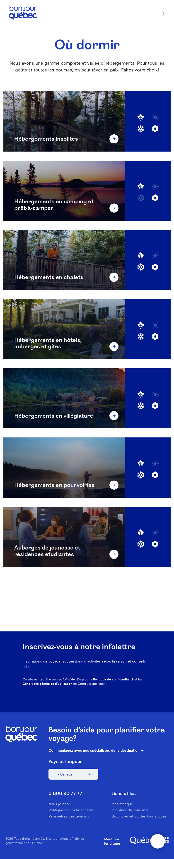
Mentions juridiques (112, 841)
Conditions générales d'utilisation (47, 683)
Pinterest (113, 698)
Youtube (148, 698)
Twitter (136, 698)
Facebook (89, 698)
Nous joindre (59, 804)
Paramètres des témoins (68, 816)
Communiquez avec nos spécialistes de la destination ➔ (96, 750)
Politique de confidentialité (113, 679)
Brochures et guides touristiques (139, 816)
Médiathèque (122, 804)
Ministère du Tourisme (129, 810)
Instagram (101, 698)
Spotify (124, 698)
